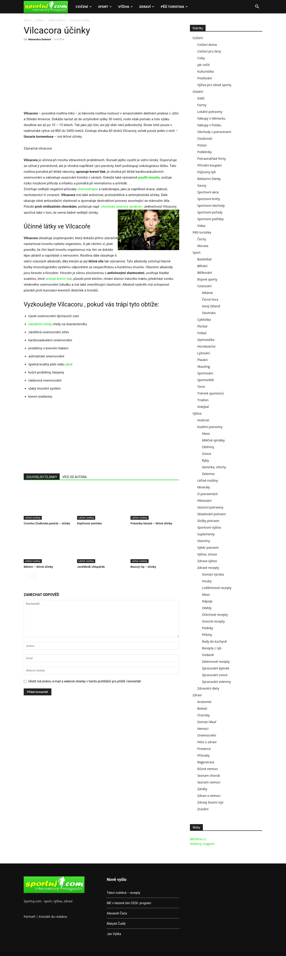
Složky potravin (208, 521)
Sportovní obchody (211, 205)
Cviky (201, 58)
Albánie (207, 293)
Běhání (202, 266)
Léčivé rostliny (56, 20)
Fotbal (201, 333)
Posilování (204, 78)
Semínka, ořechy (214, 467)
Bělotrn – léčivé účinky (38, 566)
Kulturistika (205, 71)
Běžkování (204, 272)
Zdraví (146, 6)
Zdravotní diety (208, 688)
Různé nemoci (207, 769)
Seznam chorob (208, 775)
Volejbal (203, 407)
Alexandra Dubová (39, 39)
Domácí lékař (206, 722)
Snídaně (208, 655)
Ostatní (198, 91)
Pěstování (204, 500)
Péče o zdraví (207, 742)
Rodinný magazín (202, 844)
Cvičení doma (207, 44)
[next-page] (33, 575)
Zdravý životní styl (210, 802)
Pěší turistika (174, 6)
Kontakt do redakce (53, 916)
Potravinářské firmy (211, 158)
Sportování (205, 373)
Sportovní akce (208, 192)
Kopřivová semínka (89, 523)
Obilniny (208, 447)
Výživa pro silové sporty (214, 85)
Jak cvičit (203, 65)
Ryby (205, 460)
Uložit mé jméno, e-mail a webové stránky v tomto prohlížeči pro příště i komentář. (84, 681)
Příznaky (203, 755)
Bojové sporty (207, 279)
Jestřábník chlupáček (91, 566)
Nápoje (207, 601)
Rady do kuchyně (214, 641)
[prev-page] (26, 575)
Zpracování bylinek (215, 668)
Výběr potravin (208, 547)
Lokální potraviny (209, 112)
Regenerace (205, 762)
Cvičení (83, 6)
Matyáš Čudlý (116, 923)
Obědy (207, 608)
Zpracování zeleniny (216, 682)
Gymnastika (205, 340)
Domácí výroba (213, 574)
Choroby (203, 715)
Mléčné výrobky (213, 440)
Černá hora (210, 299)
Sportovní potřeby (210, 219)
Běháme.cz (198, 839)
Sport (105, 6)
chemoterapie (88, 189)
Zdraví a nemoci (209, 796)
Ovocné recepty (213, 621)
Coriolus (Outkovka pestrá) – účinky (47, 523)
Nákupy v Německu (211, 118)
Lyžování (203, 353)
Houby (207, 581)
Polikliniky (204, 152)
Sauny (201, 185)
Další (200, 98)
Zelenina (208, 474)
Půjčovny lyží (206, 172)
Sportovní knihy (208, 199)
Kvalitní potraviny (210, 427)
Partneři (30, 916)
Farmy (201, 105)
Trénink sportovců (210, 393)
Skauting (203, 366)
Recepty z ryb (211, 648)
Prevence (204, 749)
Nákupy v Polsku (209, 125)
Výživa (125, 6)
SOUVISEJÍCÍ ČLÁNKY (41, 477)
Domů (27, 20)
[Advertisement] (61, 77)
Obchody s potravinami (214, 132)
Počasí (202, 145)
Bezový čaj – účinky (143, 566)
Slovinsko (209, 313)
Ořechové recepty (215, 614)
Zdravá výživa (207, 561)
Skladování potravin (211, 514)
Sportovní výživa (209, 527)
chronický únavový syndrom (121, 207)
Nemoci (202, 728)
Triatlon (202, 400)
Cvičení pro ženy (209, 51)
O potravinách (207, 494)
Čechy (201, 239)
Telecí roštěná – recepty (123, 893)
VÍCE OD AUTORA (74, 477)
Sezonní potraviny (210, 507)
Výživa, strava (207, 554)
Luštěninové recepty (216, 588)
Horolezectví (206, 346)
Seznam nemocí (208, 782)
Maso (206, 433)
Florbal (202, 326)
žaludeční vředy (39, 324)
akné (69, 364)
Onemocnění (206, 735)
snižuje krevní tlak (59, 279)
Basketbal (204, 259)
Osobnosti (204, 138)
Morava (202, 246)
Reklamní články (209, 179)
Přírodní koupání (209, 165)
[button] (257, 7)
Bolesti (202, 708)
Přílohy (207, 635)
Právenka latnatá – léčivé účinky (151, 523)
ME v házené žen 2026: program (129, 903)
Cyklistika (204, 319)
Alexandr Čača (117, 913)
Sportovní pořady (210, 212)
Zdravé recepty (208, 568)
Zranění (202, 809)
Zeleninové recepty (216, 661)
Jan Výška (114, 934)
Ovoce (206, 454)
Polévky (207, 628)
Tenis (201, 386)
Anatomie (204, 702)
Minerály (203, 487)
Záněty (202, 789)
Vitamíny (203, 541)
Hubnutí (203, 420)
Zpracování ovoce (214, 675)
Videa (201, 226)
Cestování (204, 286)
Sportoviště (205, 380)
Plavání (202, 360)
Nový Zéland (211, 306)
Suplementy (206, 534)
